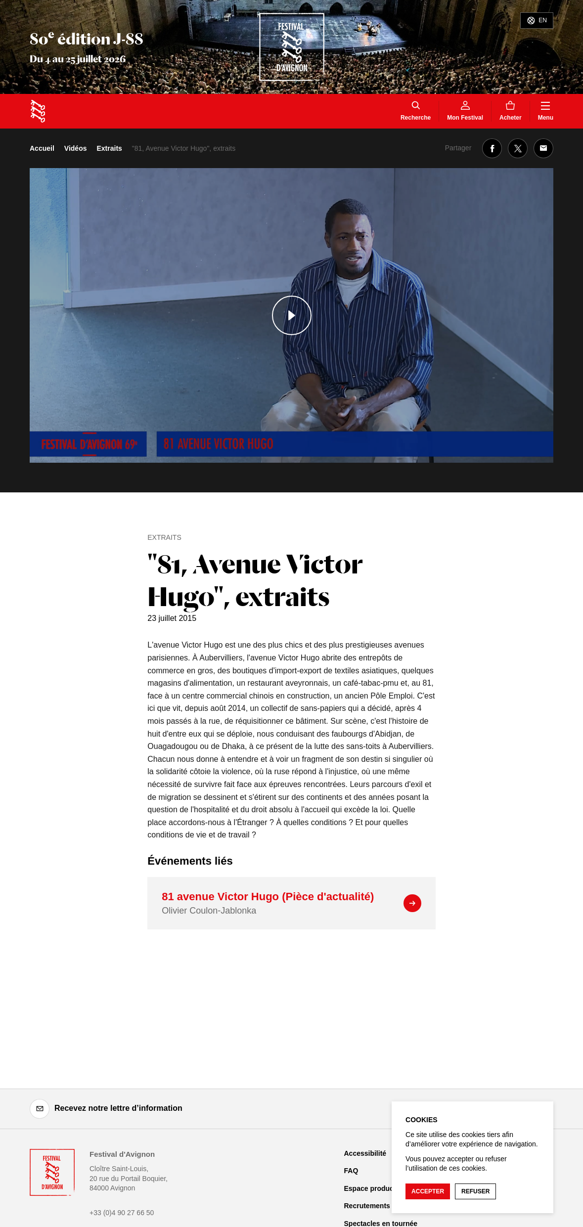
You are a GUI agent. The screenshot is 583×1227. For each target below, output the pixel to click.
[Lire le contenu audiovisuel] (291, 315)
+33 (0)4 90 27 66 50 (122, 1213)
